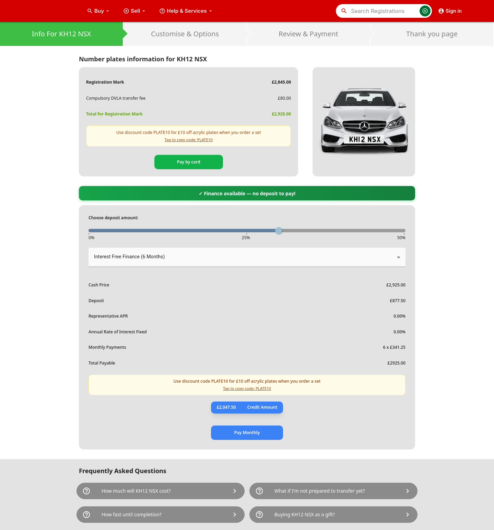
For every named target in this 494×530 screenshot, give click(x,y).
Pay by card (188, 162)
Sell (135, 11)
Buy (99, 11)
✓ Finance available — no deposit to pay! (247, 193)
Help (186, 11)
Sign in (450, 11)
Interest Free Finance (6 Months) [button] (129, 256)
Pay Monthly (247, 432)
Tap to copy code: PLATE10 (189, 139)
